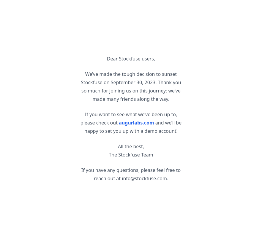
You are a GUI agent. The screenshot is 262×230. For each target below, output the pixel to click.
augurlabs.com (136, 122)
